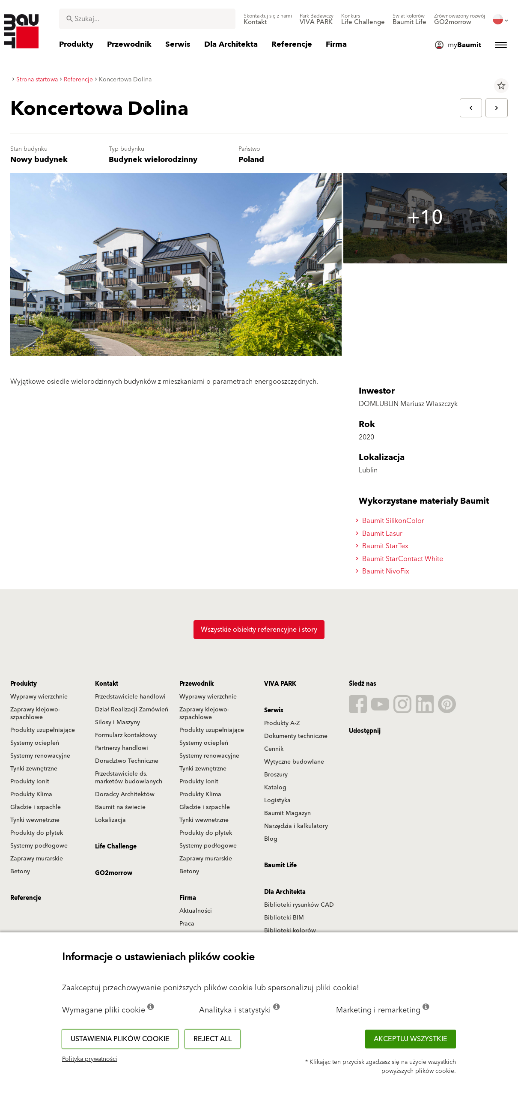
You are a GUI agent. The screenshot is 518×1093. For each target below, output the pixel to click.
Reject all (213, 1039)
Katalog (275, 787)
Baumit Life (280, 865)
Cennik (273, 749)
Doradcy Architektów (125, 794)
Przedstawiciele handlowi (130, 697)
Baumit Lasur (380, 534)
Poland (251, 159)
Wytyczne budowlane (294, 762)
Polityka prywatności (89, 1059)
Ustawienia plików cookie (120, 1039)
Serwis (273, 710)
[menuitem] (268, 19)
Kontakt (106, 684)
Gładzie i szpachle (35, 807)
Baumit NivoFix (383, 571)
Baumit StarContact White (400, 559)
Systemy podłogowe (39, 846)
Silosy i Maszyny (117, 722)
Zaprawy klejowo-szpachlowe (35, 714)
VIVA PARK (280, 684)
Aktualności (195, 911)
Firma (187, 898)
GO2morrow (113, 873)
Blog (270, 839)
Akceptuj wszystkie (410, 1039)
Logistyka (277, 800)
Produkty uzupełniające (42, 730)
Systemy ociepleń (34, 743)
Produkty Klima (31, 794)
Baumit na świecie (120, 807)
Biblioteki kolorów (290, 931)
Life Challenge (116, 847)
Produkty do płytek (36, 833)
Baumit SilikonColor (391, 521)
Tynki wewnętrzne (35, 820)
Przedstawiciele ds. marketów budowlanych (128, 778)
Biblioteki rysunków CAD (299, 905)
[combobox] (147, 19)
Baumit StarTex (383, 546)
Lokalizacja (110, 820)
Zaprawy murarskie (36, 859)
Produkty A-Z (282, 723)
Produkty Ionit (29, 781)
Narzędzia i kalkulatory (296, 826)
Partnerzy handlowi (121, 748)
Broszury (276, 775)
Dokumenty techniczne (295, 736)
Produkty (23, 684)
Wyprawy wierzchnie (39, 697)
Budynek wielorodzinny (153, 159)
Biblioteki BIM (284, 918)
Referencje (25, 898)
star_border (501, 86)
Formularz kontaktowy (126, 735)
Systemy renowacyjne (40, 756)
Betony (20, 871)
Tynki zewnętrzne (33, 769)
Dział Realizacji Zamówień (131, 710)
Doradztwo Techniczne (126, 761)
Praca (186, 924)
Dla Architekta (285, 892)
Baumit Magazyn (287, 813)
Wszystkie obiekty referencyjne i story (259, 630)
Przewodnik (196, 684)
